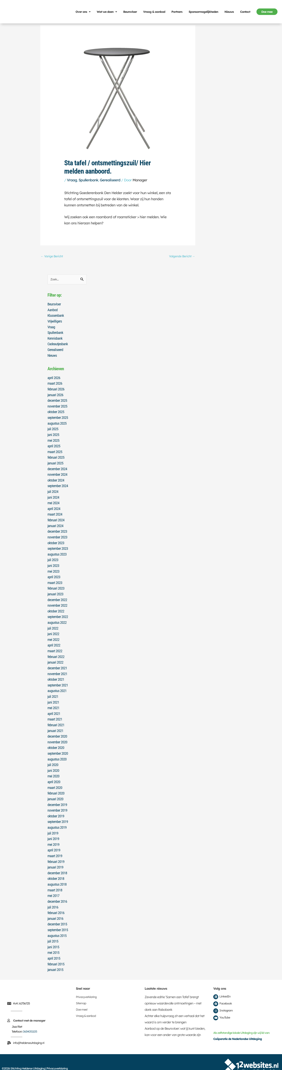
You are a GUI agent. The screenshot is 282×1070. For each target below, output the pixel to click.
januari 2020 (55, 790)
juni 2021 (53, 695)
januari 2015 (55, 957)
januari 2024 (55, 522)
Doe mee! (81, 997)
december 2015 (57, 913)
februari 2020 (55, 784)
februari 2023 (55, 583)
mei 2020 (53, 767)
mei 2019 (53, 834)
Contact (245, 12)
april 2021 (53, 706)
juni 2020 (53, 762)
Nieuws (229, 12)
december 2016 (57, 890)
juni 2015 (53, 935)
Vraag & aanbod (154, 12)
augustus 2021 (57, 684)
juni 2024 (53, 494)
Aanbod (52, 310)
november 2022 (57, 600)
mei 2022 (53, 634)
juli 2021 (52, 689)
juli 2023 (52, 555)
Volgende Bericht (182, 256)
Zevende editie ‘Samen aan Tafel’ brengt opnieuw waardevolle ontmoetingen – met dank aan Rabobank (173, 990)
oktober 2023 (55, 539)
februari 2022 (55, 650)
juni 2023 (53, 561)
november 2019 (57, 801)
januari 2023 (55, 589)
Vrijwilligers (54, 321)
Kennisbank (54, 338)
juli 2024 (52, 488)
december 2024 (57, 466)
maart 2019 (54, 846)
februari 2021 (55, 717)
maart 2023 (54, 578)
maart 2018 (54, 879)
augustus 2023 (57, 550)
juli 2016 (52, 896)
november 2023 (57, 533)
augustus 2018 (57, 874)
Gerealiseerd (110, 180)
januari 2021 (55, 723)
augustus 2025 (57, 421)
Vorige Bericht (52, 256)
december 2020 (57, 728)
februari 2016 (55, 901)
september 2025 (57, 416)
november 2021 (57, 667)
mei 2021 (53, 701)
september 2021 (57, 678)
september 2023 (57, 544)
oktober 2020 (55, 740)
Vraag (72, 180)
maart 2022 (54, 645)
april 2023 (53, 572)
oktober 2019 (55, 807)
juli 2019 (52, 823)
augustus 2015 (57, 924)
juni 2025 (53, 433)
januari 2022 (55, 656)
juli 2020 (52, 756)
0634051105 (30, 1019)
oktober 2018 (55, 868)
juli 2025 (52, 427)
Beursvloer (130, 12)
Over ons (83, 11)
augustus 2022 (57, 617)
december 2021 (57, 661)
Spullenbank (88, 180)
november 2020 (57, 734)
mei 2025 (53, 438)
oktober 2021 (55, 673)
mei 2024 (53, 500)
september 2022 (57, 611)
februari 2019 (55, 851)
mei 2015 (53, 941)
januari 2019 (55, 857)
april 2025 (53, 444)
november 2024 (57, 472)
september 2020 (57, 745)
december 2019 (57, 795)
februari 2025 (55, 455)
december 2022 (57, 594)
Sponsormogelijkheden (203, 12)
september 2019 (57, 812)
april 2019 (53, 840)
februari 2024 (55, 516)
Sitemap (81, 991)
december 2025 (57, 399)
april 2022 (53, 639)
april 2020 (53, 773)
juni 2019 (53, 829)
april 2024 (53, 505)
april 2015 (53, 946)
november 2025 (57, 405)
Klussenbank (55, 315)
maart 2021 (54, 712)
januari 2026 (55, 393)
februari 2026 (55, 388)
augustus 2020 (57, 751)
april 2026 (53, 377)
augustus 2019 (57, 818)
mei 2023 (53, 567)
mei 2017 (53, 885)
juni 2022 (53, 628)
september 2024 (57, 483)
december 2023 (57, 527)
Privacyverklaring (86, 984)
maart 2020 (54, 779)
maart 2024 (54, 511)
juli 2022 (52, 622)
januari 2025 (55, 460)
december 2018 (57, 862)
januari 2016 (55, 907)
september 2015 (57, 918)
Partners (176, 12)
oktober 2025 (55, 410)
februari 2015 (55, 952)
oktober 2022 (55, 606)
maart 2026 (54, 382)
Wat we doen (107, 11)
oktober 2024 (55, 477)
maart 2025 (54, 449)
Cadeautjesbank (57, 343)
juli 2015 (52, 929)
